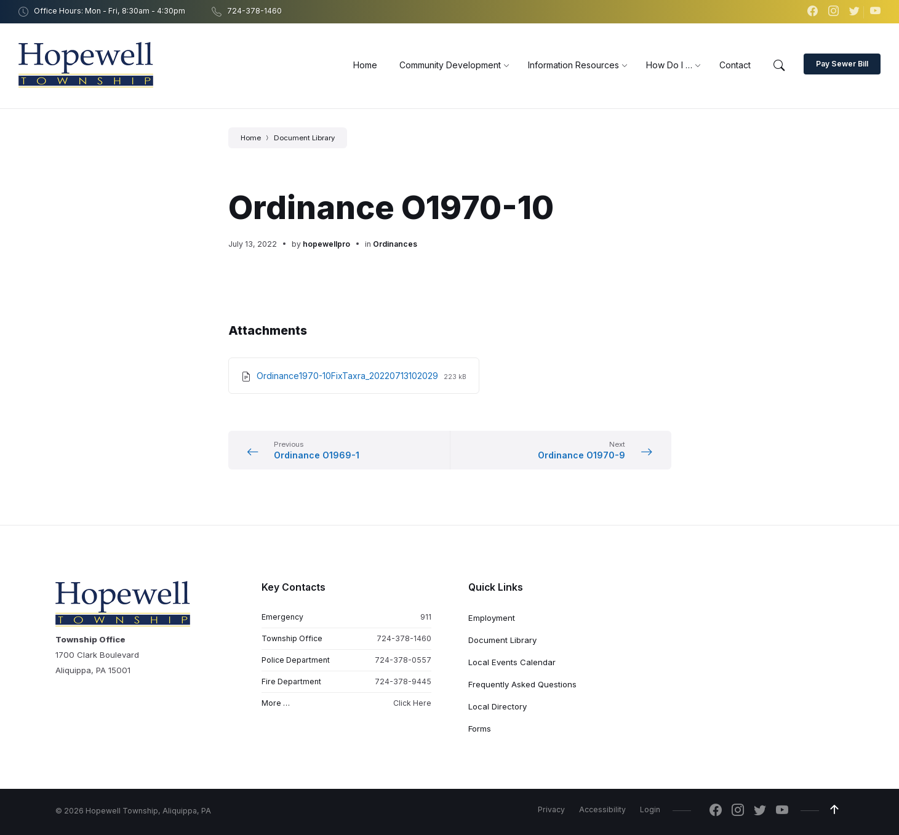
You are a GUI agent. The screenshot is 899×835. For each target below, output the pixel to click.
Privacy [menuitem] (551, 809)
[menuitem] (365, 65)
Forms (479, 728)
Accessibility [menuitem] (602, 809)
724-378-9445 (403, 681)
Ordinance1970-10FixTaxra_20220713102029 (349, 375)
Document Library (304, 138)
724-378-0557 (403, 660)
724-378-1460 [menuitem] (254, 10)
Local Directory (497, 706)
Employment (491, 618)
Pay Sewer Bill (842, 63)
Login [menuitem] (650, 809)
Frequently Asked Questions (522, 684)
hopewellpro (326, 244)
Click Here (412, 703)
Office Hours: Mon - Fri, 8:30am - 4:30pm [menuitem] (109, 10)
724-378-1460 (404, 638)
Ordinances (395, 244)
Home (251, 138)
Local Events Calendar (512, 662)
